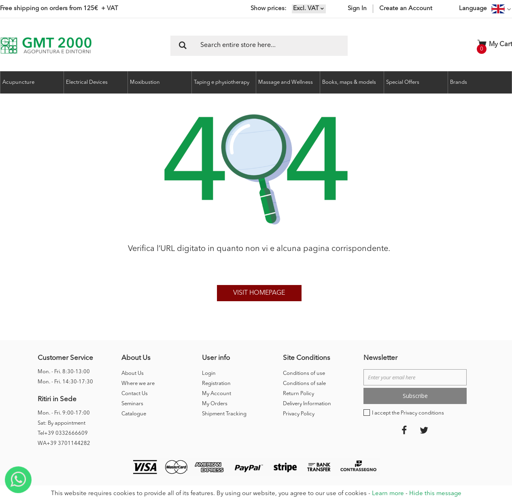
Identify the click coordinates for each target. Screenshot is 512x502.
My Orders (214, 403)
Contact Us (134, 393)
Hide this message (435, 494)
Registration (216, 383)
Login (209, 373)
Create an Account (405, 9)
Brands (458, 82)
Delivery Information (307, 403)
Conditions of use (304, 373)
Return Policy (298, 393)
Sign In (357, 9)
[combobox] (259, 46)
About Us (132, 373)
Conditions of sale (304, 383)
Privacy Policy (298, 414)
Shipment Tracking (224, 414)
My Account (216, 393)
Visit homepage (259, 293)
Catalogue (133, 414)
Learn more (388, 494)
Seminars (132, 403)
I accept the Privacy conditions (408, 413)
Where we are (138, 383)
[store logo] (46, 45)
